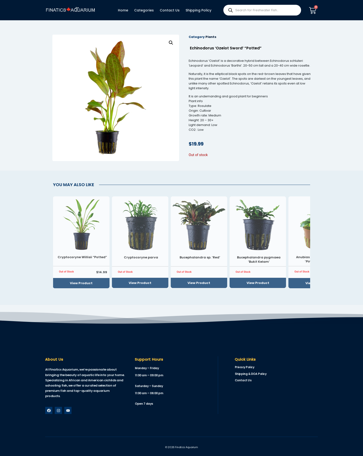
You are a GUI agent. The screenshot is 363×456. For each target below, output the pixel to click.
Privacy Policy (244, 367)
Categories (144, 10)
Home (123, 10)
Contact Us (170, 10)
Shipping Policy (198, 10)
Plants (210, 37)
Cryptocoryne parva (141, 257)
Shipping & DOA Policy (251, 374)
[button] (171, 42)
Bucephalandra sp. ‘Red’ (200, 257)
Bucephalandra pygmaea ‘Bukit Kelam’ (258, 259)
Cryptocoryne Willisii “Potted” (82, 257)
